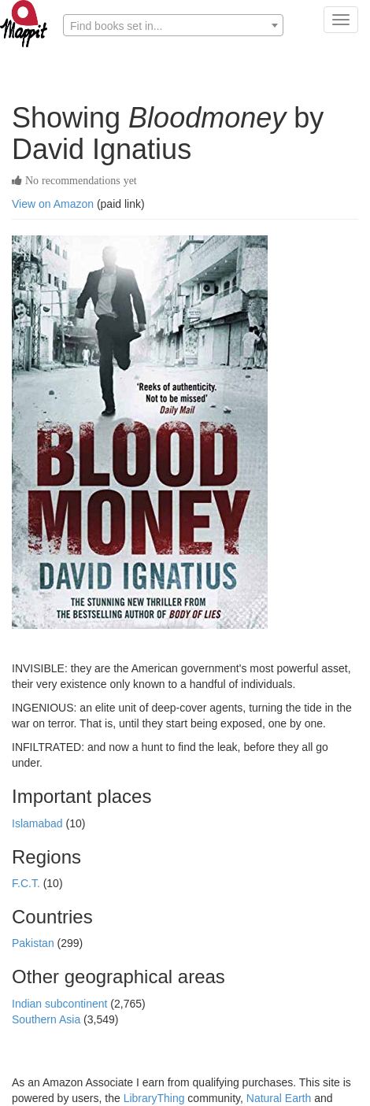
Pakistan (34, 943)
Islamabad (38, 823)
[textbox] (173, 26)
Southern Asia (47, 1019)
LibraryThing (154, 1098)
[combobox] (173, 25)
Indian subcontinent (61, 1003)
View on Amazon (53, 204)
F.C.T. (27, 883)
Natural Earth (278, 1098)
